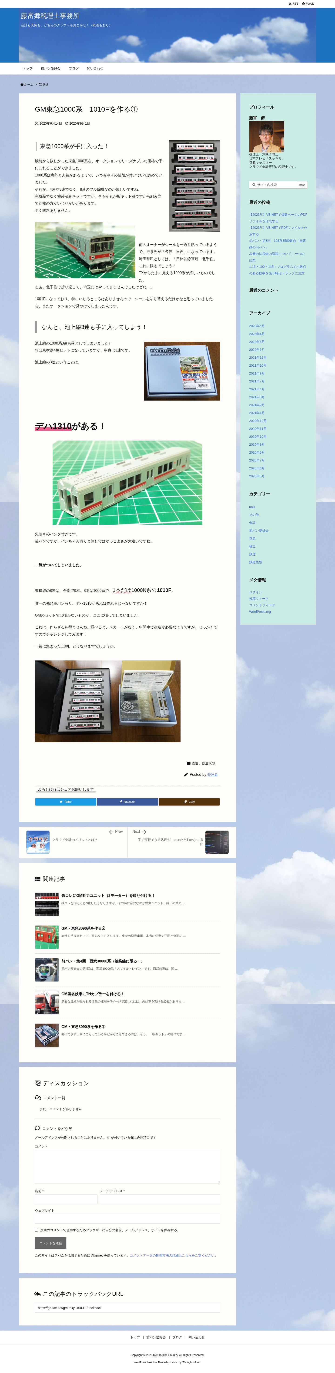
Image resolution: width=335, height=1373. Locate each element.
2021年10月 (258, 365)
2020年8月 (257, 452)
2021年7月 (257, 381)
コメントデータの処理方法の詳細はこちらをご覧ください (172, 1255)
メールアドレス (112, 1191)
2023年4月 (257, 334)
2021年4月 (257, 389)
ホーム (28, 84)
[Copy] (189, 802)
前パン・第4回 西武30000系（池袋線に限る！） (102, 961)
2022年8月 (257, 342)
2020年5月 (257, 476)
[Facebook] (127, 802)
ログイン (255, 592)
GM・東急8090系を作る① (83, 1027)
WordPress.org (260, 612)
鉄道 (46, 84)
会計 (252, 522)
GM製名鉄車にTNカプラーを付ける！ (92, 994)
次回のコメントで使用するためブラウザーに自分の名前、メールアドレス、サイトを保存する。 (110, 1230)
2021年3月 (257, 397)
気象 (252, 538)
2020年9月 (257, 444)
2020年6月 (257, 468)
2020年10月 (258, 436)
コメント (41, 1146)
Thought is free (191, 1362)
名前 (39, 1191)
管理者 (212, 774)
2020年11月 (258, 429)
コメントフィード (262, 605)
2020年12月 (258, 421)
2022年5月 (257, 350)
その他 (254, 515)
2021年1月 (257, 413)
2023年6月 (257, 326)
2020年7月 (257, 460)
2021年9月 (257, 373)
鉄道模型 (208, 763)
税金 (252, 546)
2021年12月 (258, 357)
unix (252, 507)
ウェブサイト (44, 1210)
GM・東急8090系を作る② (83, 928)
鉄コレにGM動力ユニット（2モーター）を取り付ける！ (108, 896)
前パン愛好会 (259, 530)
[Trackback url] (127, 1308)
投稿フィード (259, 598)
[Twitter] (65, 802)
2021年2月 (257, 405)
